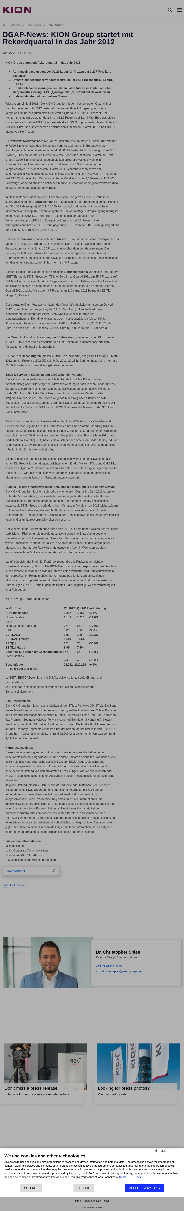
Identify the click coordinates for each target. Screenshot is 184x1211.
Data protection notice (97, 1200)
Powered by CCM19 (92, 1207)
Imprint (78, 1200)
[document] (92, 1168)
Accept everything (144, 1188)
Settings (31, 1188)
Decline (84, 1188)
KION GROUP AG (130, 1176)
